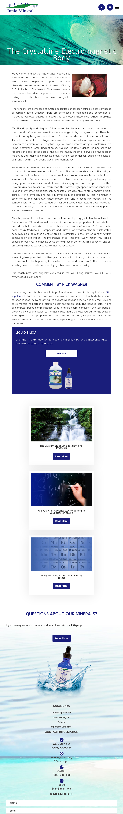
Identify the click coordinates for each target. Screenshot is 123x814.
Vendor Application (61, 712)
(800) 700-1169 (61, 775)
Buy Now (61, 353)
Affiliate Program (61, 717)
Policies (61, 722)
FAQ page (76, 625)
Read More (61, 456)
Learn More (61, 638)
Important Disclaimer (61, 726)
